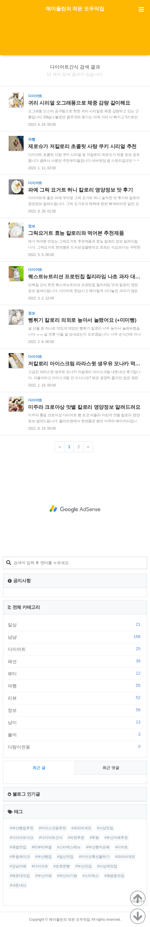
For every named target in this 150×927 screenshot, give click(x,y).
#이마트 (121, 847)
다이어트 (75, 649)
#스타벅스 (90, 876)
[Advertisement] (75, 40)
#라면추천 (76, 838)
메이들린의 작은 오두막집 (75, 9)
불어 (75, 734)
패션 (75, 661)
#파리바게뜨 (81, 828)
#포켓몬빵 (61, 866)
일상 (75, 624)
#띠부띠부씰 (42, 847)
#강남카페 (18, 866)
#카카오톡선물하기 (94, 857)
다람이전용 (75, 746)
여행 (75, 685)
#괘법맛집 (18, 847)
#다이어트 (40, 866)
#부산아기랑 (67, 876)
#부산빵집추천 (21, 828)
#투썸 (94, 838)
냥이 (75, 722)
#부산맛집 (83, 866)
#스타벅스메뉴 (69, 847)
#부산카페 (43, 876)
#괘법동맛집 (115, 876)
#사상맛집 (105, 828)
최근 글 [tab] (39, 767)
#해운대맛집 (20, 876)
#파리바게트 (125, 857)
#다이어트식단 (21, 838)
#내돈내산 (18, 885)
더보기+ (137, 901)
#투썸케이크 (20, 857)
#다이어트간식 (50, 838)
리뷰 (75, 698)
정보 (75, 710)
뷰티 (75, 673)
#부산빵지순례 (98, 847)
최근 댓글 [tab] (110, 767)
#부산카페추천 (116, 838)
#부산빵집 (43, 857)
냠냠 (75, 636)
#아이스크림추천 (52, 828)
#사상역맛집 (107, 866)
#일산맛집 (65, 857)
